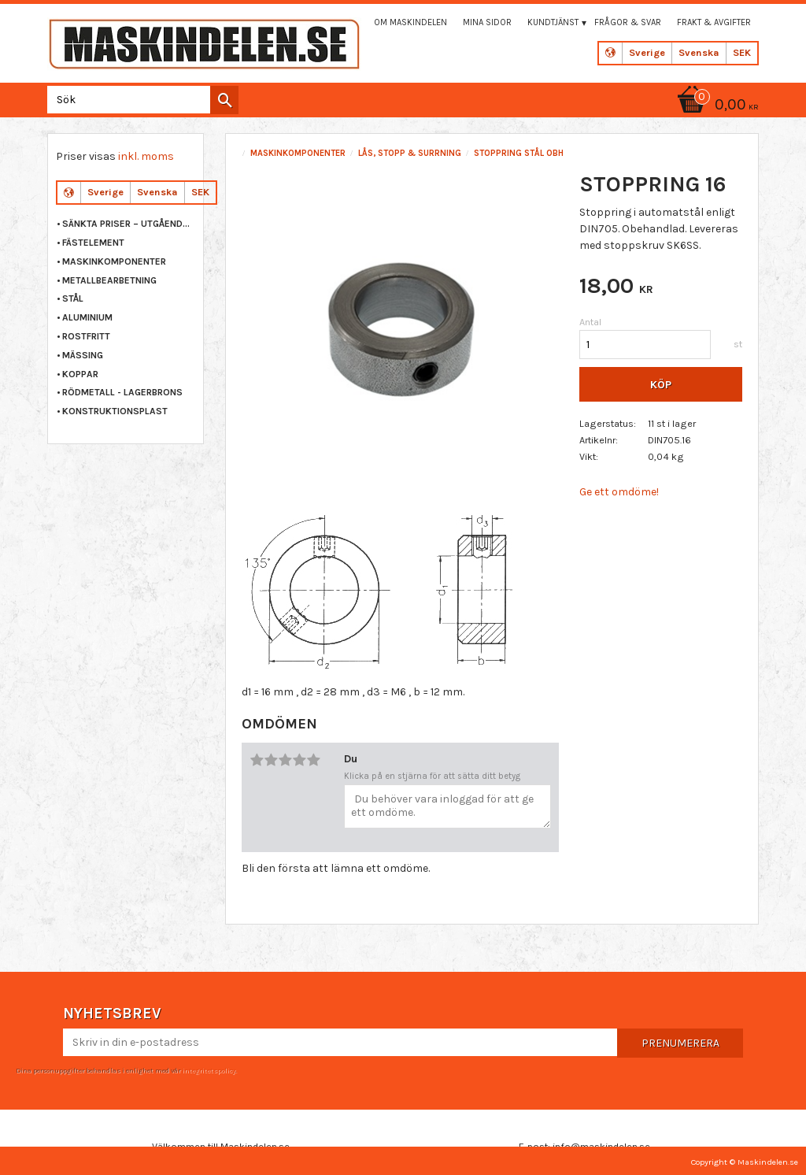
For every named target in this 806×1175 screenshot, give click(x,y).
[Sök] (224, 100)
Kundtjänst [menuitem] (553, 22)
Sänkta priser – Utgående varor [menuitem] (128, 223)
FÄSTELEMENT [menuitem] (93, 242)
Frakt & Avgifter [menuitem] (714, 22)
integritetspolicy (208, 1070)
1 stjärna (257, 760)
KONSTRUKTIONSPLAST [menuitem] (115, 411)
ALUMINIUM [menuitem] (87, 317)
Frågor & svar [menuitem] (627, 22)
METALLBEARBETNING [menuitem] (109, 280)
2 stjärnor (271, 760)
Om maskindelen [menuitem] (410, 22)
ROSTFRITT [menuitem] (86, 336)
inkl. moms (146, 156)
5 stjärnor (313, 760)
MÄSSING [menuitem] (82, 355)
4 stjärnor (299, 760)
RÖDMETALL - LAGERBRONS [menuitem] (122, 392)
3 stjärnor (285, 760)
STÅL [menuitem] (72, 298)
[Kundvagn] (715, 106)
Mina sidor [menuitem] (487, 22)
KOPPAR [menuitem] (80, 374)
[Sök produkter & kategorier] (139, 99)
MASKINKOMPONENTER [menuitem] (114, 261)
